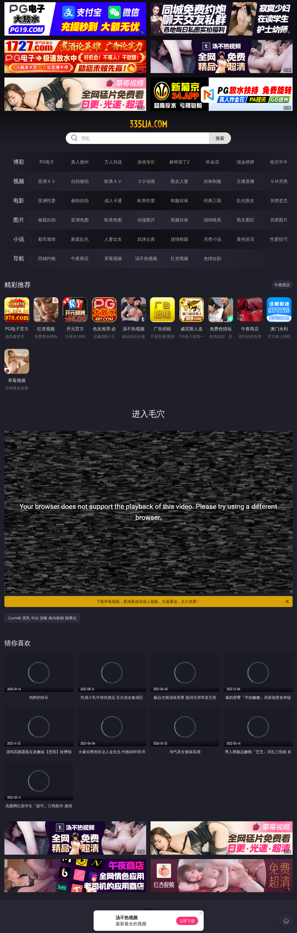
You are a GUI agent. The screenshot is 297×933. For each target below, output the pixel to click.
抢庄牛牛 (279, 162)
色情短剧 (212, 258)
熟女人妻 (179, 181)
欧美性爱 (146, 200)
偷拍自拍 (80, 200)
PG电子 (46, 162)
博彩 (18, 161)
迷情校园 (179, 239)
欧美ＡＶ (113, 181)
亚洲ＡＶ (47, 181)
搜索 (220, 138)
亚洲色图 (80, 220)
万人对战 (113, 162)
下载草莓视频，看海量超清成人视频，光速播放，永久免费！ (193, 601)
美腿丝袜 (179, 220)
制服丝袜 (179, 200)
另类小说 (212, 239)
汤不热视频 (146, 258)
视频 (18, 181)
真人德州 (80, 162)
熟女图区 (245, 220)
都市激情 (47, 239)
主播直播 (245, 181)
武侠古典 (146, 239)
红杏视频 (179, 258)
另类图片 (279, 220)
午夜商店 (80, 258)
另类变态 (279, 200)
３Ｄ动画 (146, 181)
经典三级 (212, 200)
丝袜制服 (212, 181)
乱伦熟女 (245, 200)
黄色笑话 (245, 239)
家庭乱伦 (80, 239)
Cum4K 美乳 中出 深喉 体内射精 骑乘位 (42, 618)
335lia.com (148, 124)
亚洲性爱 (47, 200)
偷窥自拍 (47, 220)
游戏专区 (146, 162)
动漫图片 (146, 220)
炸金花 (212, 162)
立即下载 (187, 920)
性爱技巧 (279, 239)
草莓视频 (113, 258)
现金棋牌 (245, 162)
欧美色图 (113, 220)
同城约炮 (47, 258)
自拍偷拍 (80, 181)
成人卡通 (113, 200)
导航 (18, 258)
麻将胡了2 (179, 162)
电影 (18, 200)
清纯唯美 (212, 220)
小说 (18, 239)
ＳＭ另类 (279, 181)
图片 (18, 219)
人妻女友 (113, 239)
